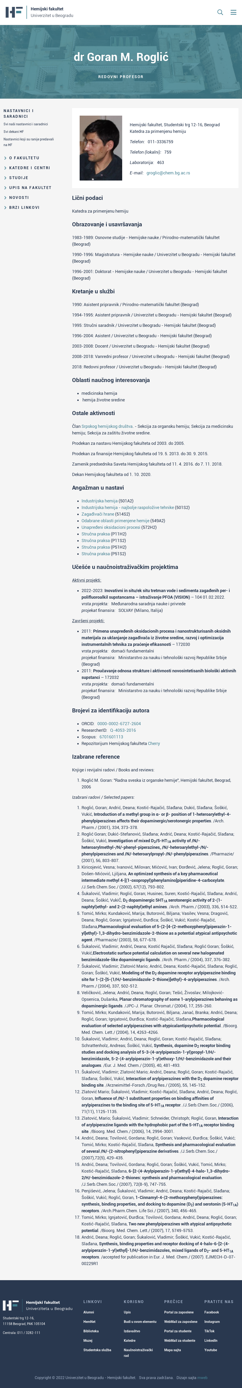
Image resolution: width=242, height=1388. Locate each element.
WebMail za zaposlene (180, 1322)
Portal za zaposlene (179, 1312)
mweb (202, 1377)
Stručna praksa (96, 533)
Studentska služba (97, 1350)
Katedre (129, 1340)
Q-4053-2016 (123, 730)
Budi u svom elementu (140, 1322)
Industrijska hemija (100, 500)
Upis (127, 1312)
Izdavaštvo (132, 1331)
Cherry (154, 743)
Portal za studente (177, 1331)
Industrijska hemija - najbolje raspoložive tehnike (128, 507)
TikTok (209, 1331)
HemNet (89, 1322)
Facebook (211, 1312)
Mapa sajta (172, 1350)
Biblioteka (91, 1331)
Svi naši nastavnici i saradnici (26, 124)
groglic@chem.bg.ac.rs (168, 172)
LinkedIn (210, 1340)
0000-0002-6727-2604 (119, 723)
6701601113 (111, 736)
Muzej (87, 1340)
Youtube (210, 1350)
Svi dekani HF (14, 132)
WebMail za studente (179, 1340)
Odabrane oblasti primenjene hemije (115, 520)
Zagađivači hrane (98, 514)
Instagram (212, 1322)
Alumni (88, 1312)
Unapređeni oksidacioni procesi (111, 527)
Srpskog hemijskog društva (107, 426)
